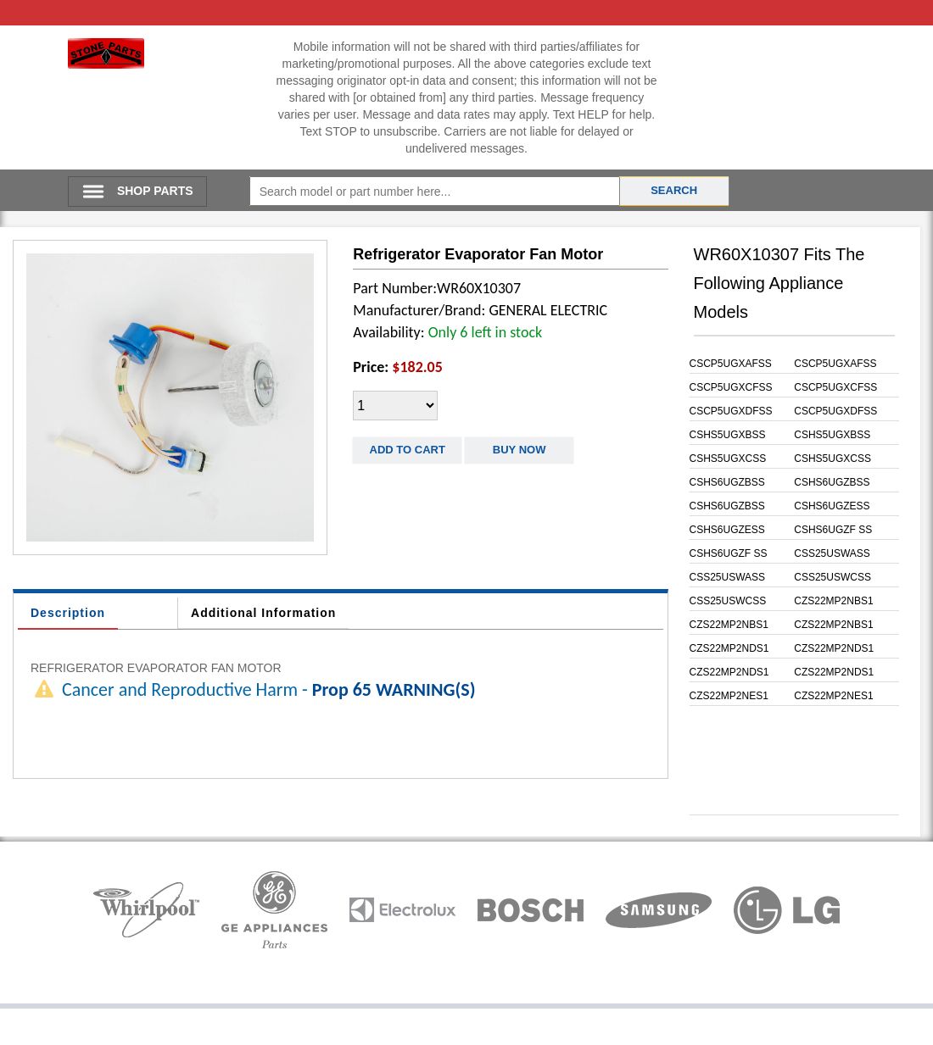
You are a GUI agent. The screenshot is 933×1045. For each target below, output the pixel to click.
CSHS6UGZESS (831, 506)
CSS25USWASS (832, 553)
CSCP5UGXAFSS (731, 364)
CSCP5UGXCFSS (731, 387)
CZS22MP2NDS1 (729, 648)
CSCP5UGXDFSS (731, 411)
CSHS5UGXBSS (728, 435)
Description (68, 613)
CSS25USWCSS (832, 577)
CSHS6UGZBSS (727, 482)
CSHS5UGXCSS (728, 458)
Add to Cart (407, 449)
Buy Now (519, 449)
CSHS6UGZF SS (833, 530)
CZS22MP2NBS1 (833, 601)
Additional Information (263, 613)
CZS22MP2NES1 (729, 696)
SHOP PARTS (155, 190)
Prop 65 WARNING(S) (394, 689)
